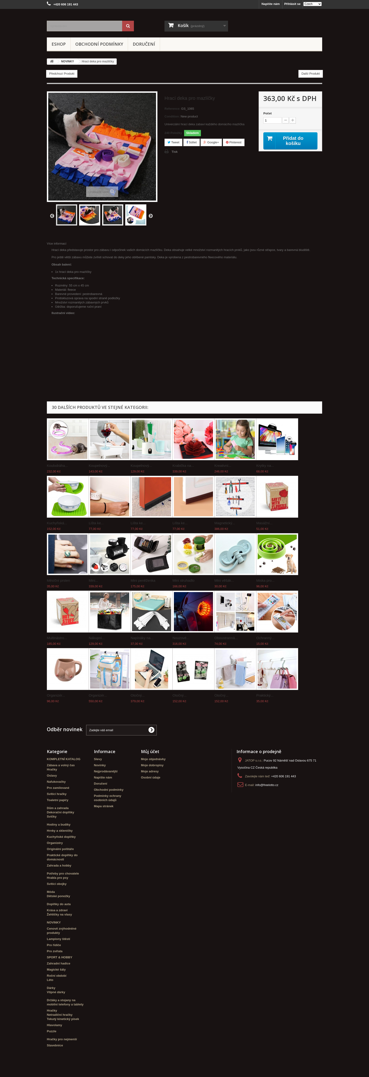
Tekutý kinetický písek (63, 1019)
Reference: (172, 108)
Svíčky (51, 816)
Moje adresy (150, 771)
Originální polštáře (60, 849)
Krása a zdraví (57, 910)
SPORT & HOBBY (59, 957)
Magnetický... (224, 523)
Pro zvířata (54, 951)
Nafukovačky (56, 781)
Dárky (51, 988)
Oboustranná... (226, 638)
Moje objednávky (153, 759)
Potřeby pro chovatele (63, 873)
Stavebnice (55, 1045)
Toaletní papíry (57, 800)
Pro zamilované (58, 788)
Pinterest (233, 142)
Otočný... (138, 695)
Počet (267, 113)
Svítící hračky (57, 794)
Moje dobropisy (152, 765)
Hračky (52, 769)
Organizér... (56, 695)
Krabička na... (183, 466)
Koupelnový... (99, 466)
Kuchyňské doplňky (61, 837)
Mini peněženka (143, 580)
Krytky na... (265, 466)
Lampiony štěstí (58, 939)
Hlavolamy (54, 1025)
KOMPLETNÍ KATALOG (63, 759)
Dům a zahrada (57, 808)
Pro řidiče (54, 945)
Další (150, 215)
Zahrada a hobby (59, 865)
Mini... (93, 580)
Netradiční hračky (59, 1014)
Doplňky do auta (59, 904)
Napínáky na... (142, 638)
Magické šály (56, 969)
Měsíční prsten (58, 580)
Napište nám (270, 4)
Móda (51, 892)
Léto (50, 980)
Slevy (98, 759)
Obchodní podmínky (99, 44)
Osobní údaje (150, 777)
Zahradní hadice (58, 963)
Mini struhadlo (183, 580)
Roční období (56, 975)
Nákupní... (97, 638)
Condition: (172, 116)
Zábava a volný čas (61, 765)
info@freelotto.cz (266, 785)
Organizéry (55, 843)
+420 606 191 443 (283, 776)
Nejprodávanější (105, 771)
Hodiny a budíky (58, 824)
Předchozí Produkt (61, 73)
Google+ (211, 142)
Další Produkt (310, 73)
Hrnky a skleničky (60, 830)
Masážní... (264, 523)
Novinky (100, 765)
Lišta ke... (96, 523)
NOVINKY (54, 922)
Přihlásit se (292, 4)
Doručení (144, 44)
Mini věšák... (224, 580)
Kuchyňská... (57, 523)
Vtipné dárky (56, 992)
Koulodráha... (57, 466)
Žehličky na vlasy (59, 914)
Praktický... (264, 695)
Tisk (175, 151)
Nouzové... (180, 638)
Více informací (56, 243)
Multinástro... (57, 638)
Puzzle (51, 1031)
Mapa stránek (103, 806)
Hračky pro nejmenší (62, 1039)
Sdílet (191, 142)
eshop (59, 44)
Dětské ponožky (58, 896)
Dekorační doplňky (60, 812)
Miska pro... (265, 580)
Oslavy (52, 775)
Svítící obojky (57, 884)
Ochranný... (265, 638)
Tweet (173, 142)
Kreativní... (222, 466)
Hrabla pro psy (57, 877)
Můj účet (150, 751)
